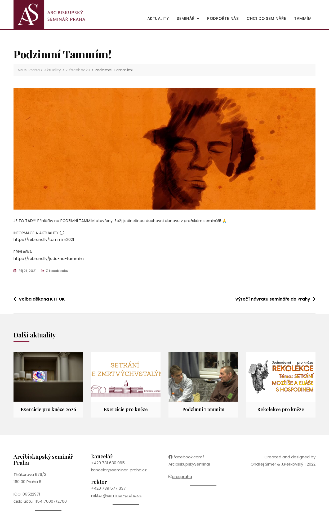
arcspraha (180, 478)
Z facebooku (57, 272)
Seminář (186, 18)
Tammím (303, 18)
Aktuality (158, 18)
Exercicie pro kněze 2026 (48, 411)
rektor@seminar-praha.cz (116, 497)
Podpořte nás (223, 18)
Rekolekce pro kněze (280, 411)
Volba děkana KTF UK (42, 301)
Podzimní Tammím (203, 411)
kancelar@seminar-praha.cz (119, 472)
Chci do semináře (266, 18)
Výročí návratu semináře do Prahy (272, 301)
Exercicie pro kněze (126, 411)
